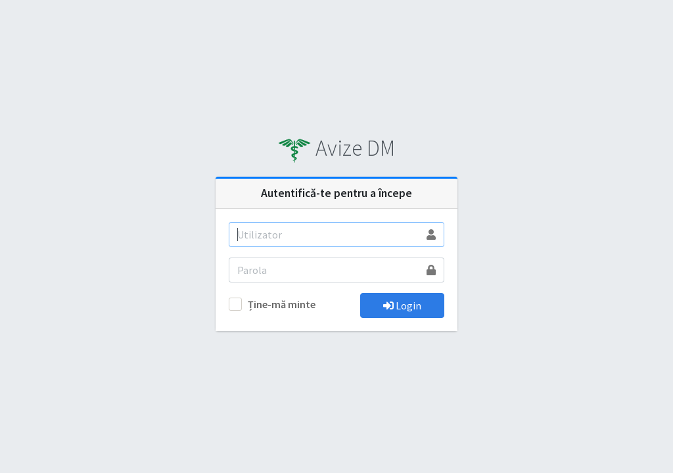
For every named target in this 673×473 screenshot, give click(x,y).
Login (402, 305)
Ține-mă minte (281, 304)
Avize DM (336, 148)
